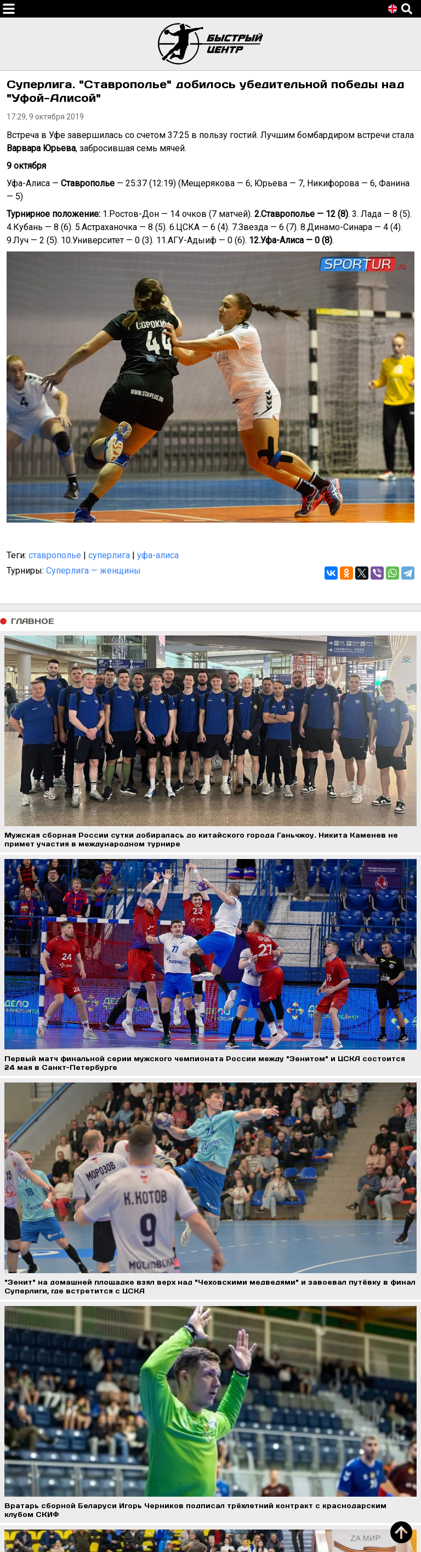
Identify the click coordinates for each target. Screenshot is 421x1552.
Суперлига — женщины (93, 570)
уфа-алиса (158, 555)
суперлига (109, 555)
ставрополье (55, 555)
